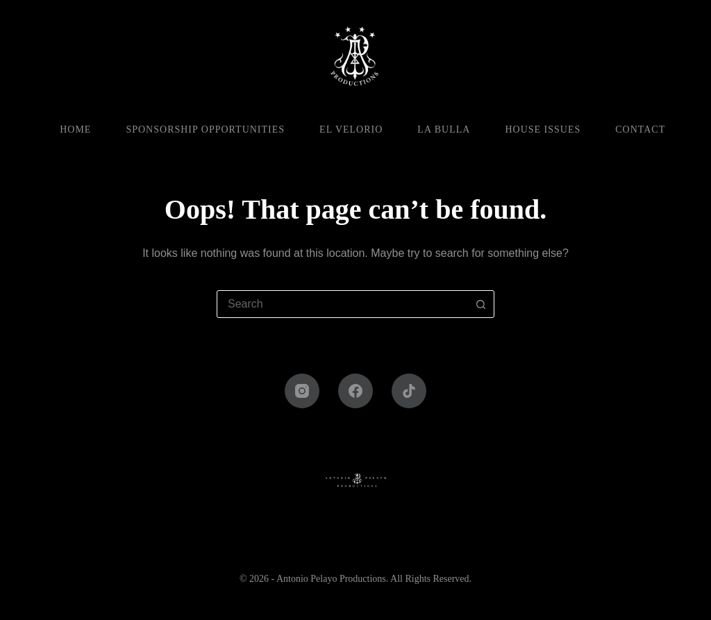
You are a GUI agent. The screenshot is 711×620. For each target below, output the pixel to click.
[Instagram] (302, 391)
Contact (640, 129)
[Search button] (480, 304)
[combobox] (342, 304)
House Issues (542, 129)
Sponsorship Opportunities (205, 129)
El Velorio (351, 129)
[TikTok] (409, 391)
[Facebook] (355, 391)
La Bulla (443, 129)
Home (75, 129)
